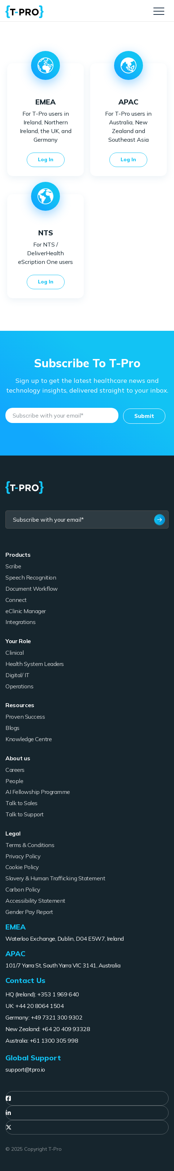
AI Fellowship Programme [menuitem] (37, 791)
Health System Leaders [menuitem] (34, 663)
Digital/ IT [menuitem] (17, 675)
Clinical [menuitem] (14, 652)
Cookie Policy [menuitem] (22, 867)
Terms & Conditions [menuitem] (29, 845)
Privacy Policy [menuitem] (22, 856)
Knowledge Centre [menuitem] (28, 739)
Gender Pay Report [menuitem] (29, 911)
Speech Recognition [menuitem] (30, 577)
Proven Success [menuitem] (25, 716)
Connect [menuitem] (16, 599)
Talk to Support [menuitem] (24, 814)
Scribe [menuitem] (13, 566)
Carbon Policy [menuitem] (22, 889)
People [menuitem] (14, 781)
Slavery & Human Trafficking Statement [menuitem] (55, 878)
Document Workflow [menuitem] (31, 588)
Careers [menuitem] (15, 769)
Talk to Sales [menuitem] (21, 803)
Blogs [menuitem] (12, 727)
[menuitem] (87, 1098)
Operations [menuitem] (19, 686)
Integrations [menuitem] (20, 621)
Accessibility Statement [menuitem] (35, 900)
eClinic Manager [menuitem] (25, 611)
